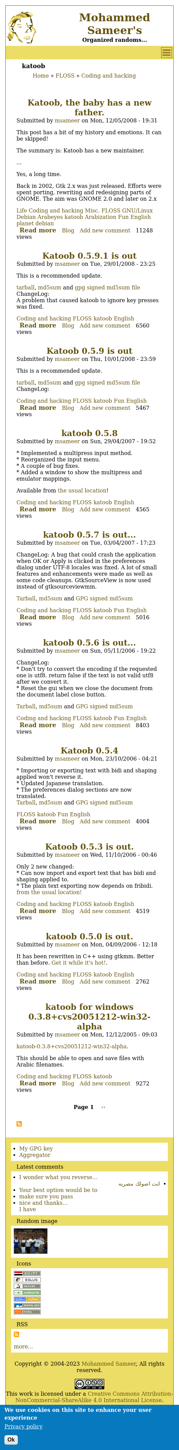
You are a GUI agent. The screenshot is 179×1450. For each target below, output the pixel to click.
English (141, 217)
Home (41, 76)
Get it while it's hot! (78, 963)
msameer (67, 120)
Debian (26, 217)
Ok (10, 1443)
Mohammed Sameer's (114, 24)
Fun (123, 217)
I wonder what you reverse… (58, 1177)
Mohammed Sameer (108, 1364)
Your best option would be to (58, 1190)
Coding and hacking (108, 76)
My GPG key (36, 1148)
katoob (74, 217)
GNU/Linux (137, 210)
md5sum (49, 287)
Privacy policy (23, 1429)
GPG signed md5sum (104, 598)
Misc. (92, 210)
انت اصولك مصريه (139, 1184)
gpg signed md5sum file (107, 287)
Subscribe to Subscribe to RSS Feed (16, 1334)
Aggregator (34, 1155)
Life (21, 210)
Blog (68, 230)
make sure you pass (46, 1196)
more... (23, 1346)
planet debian (35, 223)
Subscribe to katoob (19, 1124)
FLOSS (65, 76)
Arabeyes (50, 217)
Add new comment (105, 230)
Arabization (100, 217)
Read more (38, 230)
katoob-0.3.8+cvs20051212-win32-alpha (71, 1046)
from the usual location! (49, 892)
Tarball (26, 598)
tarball (25, 287)
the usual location (82, 490)
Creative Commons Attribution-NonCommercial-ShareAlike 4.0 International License (94, 1397)
